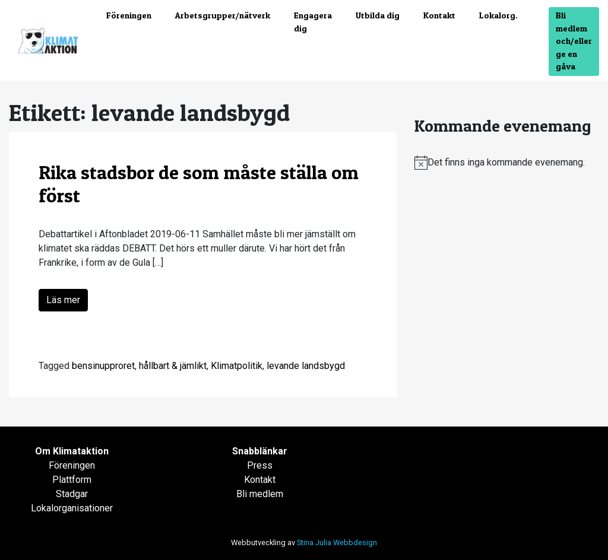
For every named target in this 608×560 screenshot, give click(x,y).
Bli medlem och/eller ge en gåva (574, 41)
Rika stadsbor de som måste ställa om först (199, 183)
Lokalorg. (498, 15)
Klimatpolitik (236, 365)
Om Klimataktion (72, 451)
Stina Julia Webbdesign (337, 542)
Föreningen (128, 15)
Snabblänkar (259, 451)
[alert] (506, 162)
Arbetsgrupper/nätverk (222, 15)
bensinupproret (103, 365)
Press (260, 465)
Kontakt (439, 15)
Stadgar (72, 493)
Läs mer (63, 300)
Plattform (71, 479)
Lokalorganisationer (72, 508)
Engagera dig (313, 22)
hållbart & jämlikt (173, 365)
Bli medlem (259, 493)
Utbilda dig (378, 15)
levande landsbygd (306, 365)
